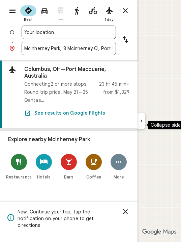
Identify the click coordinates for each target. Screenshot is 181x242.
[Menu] (12, 11)
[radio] (28, 13)
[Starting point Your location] (68, 32)
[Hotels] (43, 167)
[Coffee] (93, 167)
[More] (118, 167)
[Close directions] (125, 11)
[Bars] (68, 167)
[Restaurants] (18, 167)
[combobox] (68, 32)
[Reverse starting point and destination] (125, 40)
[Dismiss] (125, 212)
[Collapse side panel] (141, 121)
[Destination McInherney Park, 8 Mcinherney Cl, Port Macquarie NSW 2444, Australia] (68, 48)
